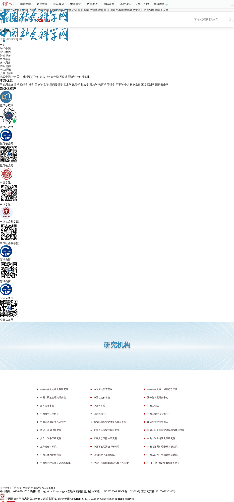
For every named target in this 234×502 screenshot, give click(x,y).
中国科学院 (99, 405)
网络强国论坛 (68, 76)
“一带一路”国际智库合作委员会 (163, 463)
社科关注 (16, 76)
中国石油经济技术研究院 (106, 446)
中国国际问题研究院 (50, 455)
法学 (31, 84)
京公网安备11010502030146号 (158, 491)
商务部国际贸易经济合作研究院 (110, 422)
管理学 (111, 84)
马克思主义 (6, 84)
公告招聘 (142, 4)
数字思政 (92, 4)
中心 (11, 4)
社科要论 (28, 76)
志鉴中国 (5, 76)
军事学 (120, 84)
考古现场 (125, 4)
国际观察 (109, 4)
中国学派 (75, 4)
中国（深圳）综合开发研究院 (162, 446)
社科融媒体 (83, 76)
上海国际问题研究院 (104, 455)
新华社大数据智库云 (157, 422)
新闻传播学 (56, 84)
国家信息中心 (101, 414)
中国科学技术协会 (49, 414)
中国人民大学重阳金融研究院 (162, 455)
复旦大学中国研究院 (50, 438)
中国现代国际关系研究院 (53, 422)
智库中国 (42, 4)
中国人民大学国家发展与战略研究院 (166, 430)
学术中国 (25, 4)
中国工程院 (153, 405)
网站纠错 (39, 487)
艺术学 (68, 84)
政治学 (76, 84)
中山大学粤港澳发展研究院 (161, 438)
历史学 (39, 84)
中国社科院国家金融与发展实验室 (111, 463)
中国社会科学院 (102, 397)
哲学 (16, 84)
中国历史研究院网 (103, 389)
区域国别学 (147, 84)
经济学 (24, 84)
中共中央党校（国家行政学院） (163, 389)
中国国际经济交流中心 (158, 414)
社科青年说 (52, 76)
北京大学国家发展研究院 (106, 430)
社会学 (85, 84)
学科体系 (160, 4)
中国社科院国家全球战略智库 (55, 463)
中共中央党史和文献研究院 (54, 389)
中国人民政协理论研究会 (53, 397)
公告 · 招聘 (6, 73)
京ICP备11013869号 (129, 491)
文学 (46, 84)
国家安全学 (161, 84)
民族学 (94, 84)
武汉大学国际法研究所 (105, 438)
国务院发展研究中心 (157, 397)
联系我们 (50, 487)
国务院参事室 (47, 405)
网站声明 (28, 487)
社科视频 (58, 4)
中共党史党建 (132, 84)
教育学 (102, 84)
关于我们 (5, 487)
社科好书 (39, 76)
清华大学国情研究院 (50, 430)
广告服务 (16, 487)
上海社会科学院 (48, 446)
